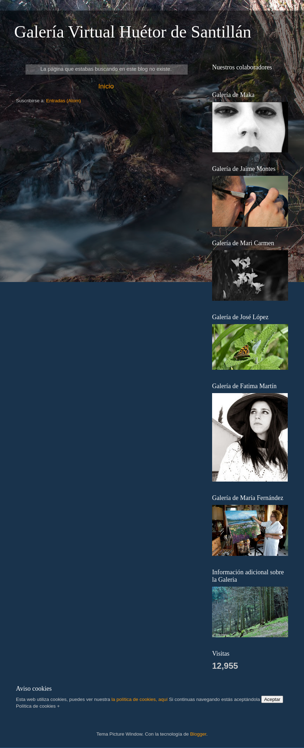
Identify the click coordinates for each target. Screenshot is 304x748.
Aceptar (272, 699)
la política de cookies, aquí (139, 699)
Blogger (198, 734)
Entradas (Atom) (63, 100)
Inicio (106, 86)
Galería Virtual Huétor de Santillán (132, 31)
